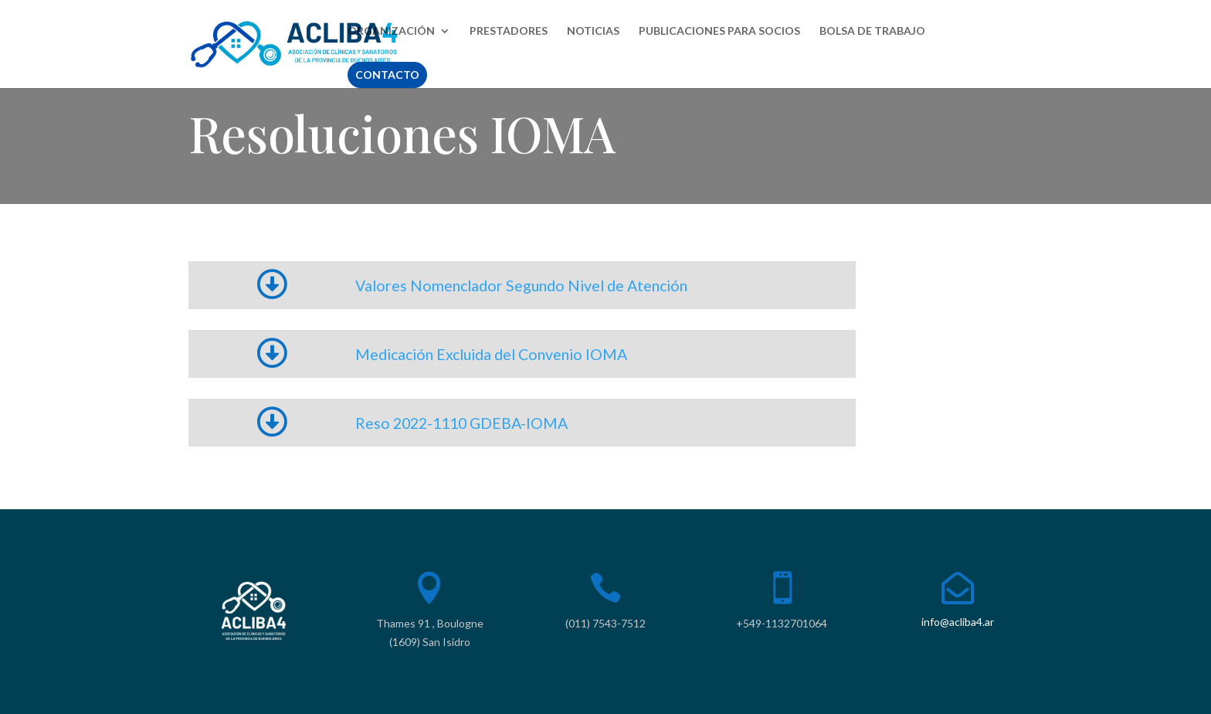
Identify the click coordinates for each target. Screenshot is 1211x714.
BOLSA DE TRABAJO (872, 31)
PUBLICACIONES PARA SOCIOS (719, 31)
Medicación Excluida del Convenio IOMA (491, 354)
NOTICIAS (593, 31)
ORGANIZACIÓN (391, 31)
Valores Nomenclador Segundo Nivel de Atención (521, 285)
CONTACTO (387, 74)
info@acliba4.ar (957, 621)
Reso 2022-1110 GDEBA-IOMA (461, 423)
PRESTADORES (509, 31)
